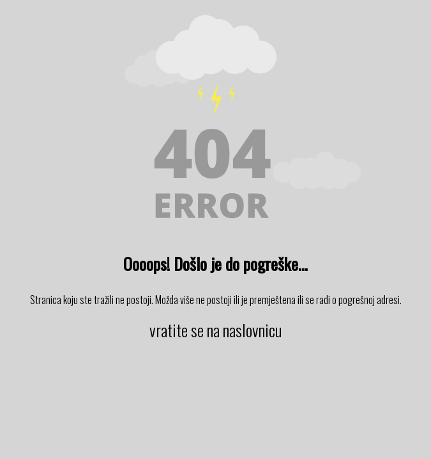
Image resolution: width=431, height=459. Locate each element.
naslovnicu (252, 329)
